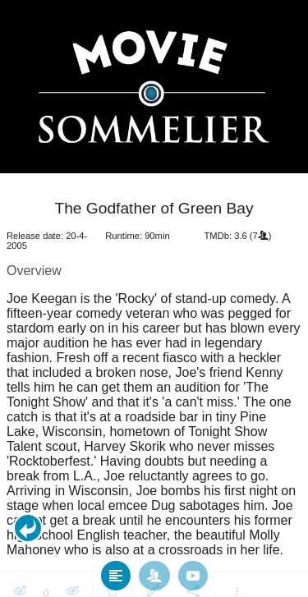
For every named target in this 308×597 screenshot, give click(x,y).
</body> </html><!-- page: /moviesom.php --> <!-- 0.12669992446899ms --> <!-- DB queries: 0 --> (154, 298)
